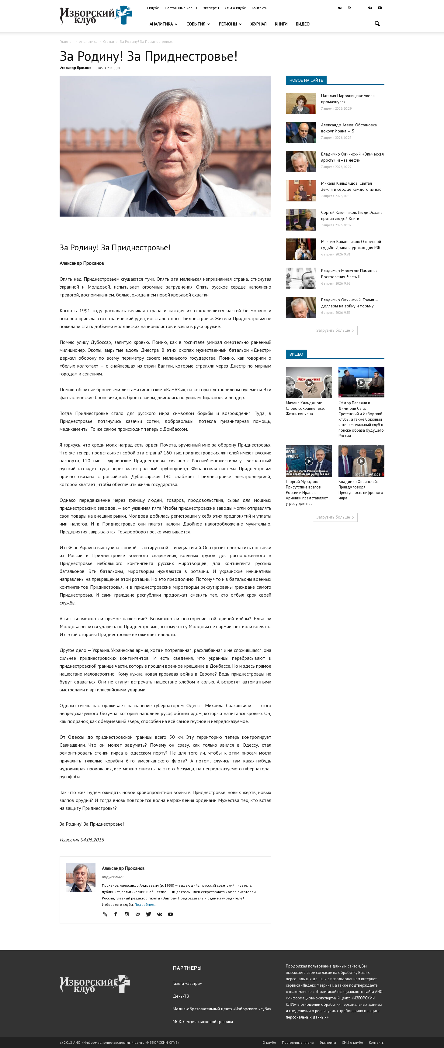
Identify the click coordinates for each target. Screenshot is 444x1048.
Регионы (230, 24)
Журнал (258, 24)
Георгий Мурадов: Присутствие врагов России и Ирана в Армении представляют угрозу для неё (307, 492)
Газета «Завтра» (187, 983)
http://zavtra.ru (112, 877)
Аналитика (164, 24)
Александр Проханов (75, 68)
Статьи (108, 41)
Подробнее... (146, 904)
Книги (281, 24)
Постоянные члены (181, 7)
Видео (303, 24)
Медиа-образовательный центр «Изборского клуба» (222, 1009)
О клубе (152, 7)
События (198, 24)
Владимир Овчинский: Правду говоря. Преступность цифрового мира (360, 490)
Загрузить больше (335, 330)
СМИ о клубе (235, 7)
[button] (377, 24)
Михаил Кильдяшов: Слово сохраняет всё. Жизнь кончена (305, 408)
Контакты (259, 7)
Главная (66, 41)
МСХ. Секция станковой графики (203, 1021)
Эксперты (211, 7)
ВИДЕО (296, 354)
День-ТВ (181, 996)
